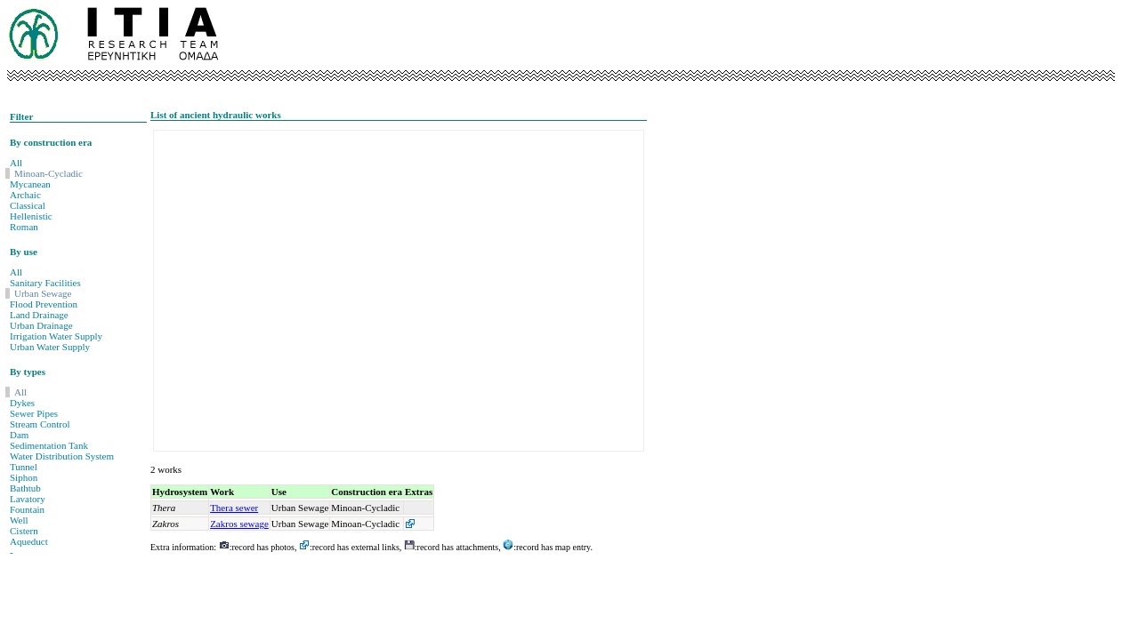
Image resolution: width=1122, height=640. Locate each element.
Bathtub (25, 488)
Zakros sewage (239, 523)
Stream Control (40, 424)
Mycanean (30, 184)
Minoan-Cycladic (48, 173)
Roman (24, 226)
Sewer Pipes (34, 413)
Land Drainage (39, 314)
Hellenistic (31, 216)
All (16, 162)
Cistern (24, 530)
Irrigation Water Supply (56, 336)
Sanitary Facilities (45, 282)
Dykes (22, 402)
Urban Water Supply (50, 346)
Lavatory (27, 498)
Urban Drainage (41, 325)
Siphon (23, 477)
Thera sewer (234, 507)
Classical (27, 205)
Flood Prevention (43, 304)
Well (19, 520)
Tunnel (23, 466)
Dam (19, 434)
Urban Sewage (42, 293)
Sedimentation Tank (49, 445)
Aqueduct (29, 541)
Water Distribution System (62, 456)
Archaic (25, 194)
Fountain (27, 509)
